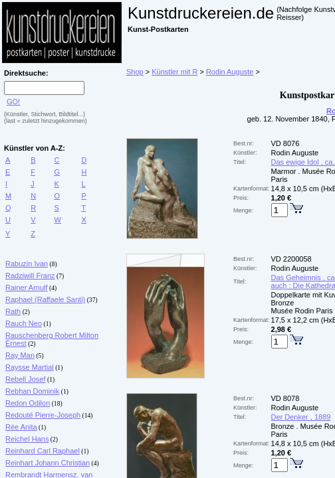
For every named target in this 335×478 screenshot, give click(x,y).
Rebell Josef (25, 379)
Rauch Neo (23, 323)
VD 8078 (285, 398)
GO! (13, 102)
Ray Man (20, 355)
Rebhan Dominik (32, 391)
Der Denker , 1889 (301, 417)
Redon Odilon (27, 403)
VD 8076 (285, 143)
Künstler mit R (174, 72)
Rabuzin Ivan (26, 264)
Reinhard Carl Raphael (42, 451)
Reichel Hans (27, 439)
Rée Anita (21, 427)
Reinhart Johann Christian (47, 463)
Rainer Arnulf (26, 287)
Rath (13, 311)
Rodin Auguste (230, 72)
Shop (135, 72)
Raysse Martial (29, 367)
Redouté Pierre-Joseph (42, 415)
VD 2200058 (291, 259)
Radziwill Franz (30, 275)
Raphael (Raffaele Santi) (45, 299)
